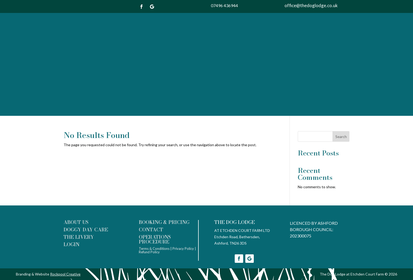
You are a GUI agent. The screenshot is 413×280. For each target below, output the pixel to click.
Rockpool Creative (65, 274)
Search (341, 136)
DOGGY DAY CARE (86, 229)
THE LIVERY (79, 237)
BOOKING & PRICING (164, 222)
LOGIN (71, 244)
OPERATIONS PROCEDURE (155, 239)
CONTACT (151, 229)
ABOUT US (76, 222)
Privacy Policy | (184, 248)
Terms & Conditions (154, 248)
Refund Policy (150, 252)
